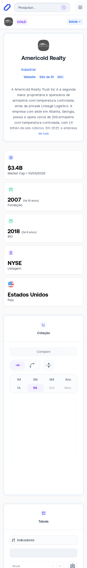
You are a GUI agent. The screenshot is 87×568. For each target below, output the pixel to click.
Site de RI (46, 77)
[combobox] (42, 7)
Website (30, 77)
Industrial (28, 69)
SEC (60, 77)
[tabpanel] (43, 398)
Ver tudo (43, 133)
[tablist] (43, 328)
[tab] (43, 328)
